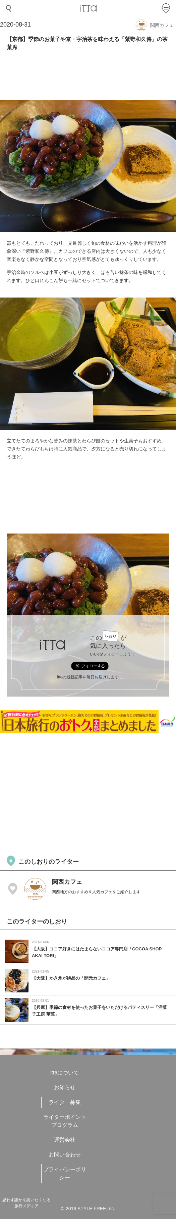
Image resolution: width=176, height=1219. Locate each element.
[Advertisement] (88, 793)
